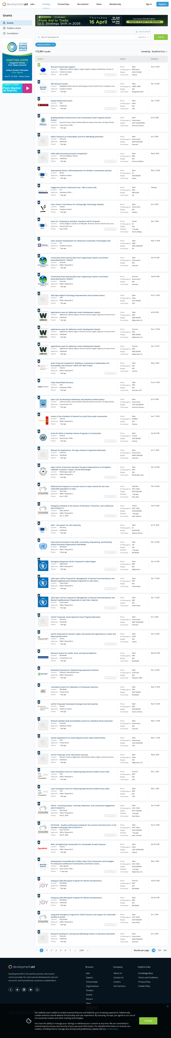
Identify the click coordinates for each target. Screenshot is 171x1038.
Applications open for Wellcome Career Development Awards (75, 312)
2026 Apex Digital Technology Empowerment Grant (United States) (78, 295)
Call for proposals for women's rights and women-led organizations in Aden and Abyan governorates (83, 635)
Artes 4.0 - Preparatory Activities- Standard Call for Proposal (75, 221)
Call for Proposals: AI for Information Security (69, 755)
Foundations (10, 33)
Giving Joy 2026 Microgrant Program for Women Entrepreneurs (76, 881)
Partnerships (63, 4)
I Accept (148, 1020)
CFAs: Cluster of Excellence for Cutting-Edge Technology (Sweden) (77, 204)
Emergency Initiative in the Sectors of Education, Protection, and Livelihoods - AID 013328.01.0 (82, 507)
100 (159, 950)
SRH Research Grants (59, 84)
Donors (89, 999)
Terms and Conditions (148, 977)
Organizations (92, 986)
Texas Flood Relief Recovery (62, 382)
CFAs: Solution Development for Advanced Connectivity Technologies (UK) (80, 241)
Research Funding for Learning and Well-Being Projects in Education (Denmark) (83, 934)
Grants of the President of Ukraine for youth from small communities (79, 416)
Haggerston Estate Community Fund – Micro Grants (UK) (73, 187)
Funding (46, 4)
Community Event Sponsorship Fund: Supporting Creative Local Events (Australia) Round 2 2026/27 (79, 277)
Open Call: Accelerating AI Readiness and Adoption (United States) (77, 399)
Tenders (89, 990)
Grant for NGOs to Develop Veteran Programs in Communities (76, 433)
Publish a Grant (12, 28)
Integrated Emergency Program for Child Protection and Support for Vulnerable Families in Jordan (83, 915)
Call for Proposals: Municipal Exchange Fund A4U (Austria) (74, 704)
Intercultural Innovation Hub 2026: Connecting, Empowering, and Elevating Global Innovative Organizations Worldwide (81, 543)
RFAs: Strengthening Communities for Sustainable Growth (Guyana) (78, 844)
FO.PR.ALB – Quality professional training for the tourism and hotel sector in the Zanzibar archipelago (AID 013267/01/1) (83, 826)
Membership (115, 4)
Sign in (149, 4)
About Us (118, 973)
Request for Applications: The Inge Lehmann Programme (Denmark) (78, 450)
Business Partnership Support (63, 67)
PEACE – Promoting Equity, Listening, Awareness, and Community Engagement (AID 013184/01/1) (83, 806)
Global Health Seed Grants (61, 101)
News (99, 4)
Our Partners (119, 986)
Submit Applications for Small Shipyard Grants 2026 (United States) (78, 738)
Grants (8, 22)
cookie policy (112, 1029)
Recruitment (82, 4)
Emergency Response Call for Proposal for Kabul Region (73, 561)
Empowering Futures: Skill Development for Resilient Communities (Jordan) (81, 170)
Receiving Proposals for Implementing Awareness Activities (75, 670)
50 (154, 950)
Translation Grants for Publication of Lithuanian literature (74, 687)
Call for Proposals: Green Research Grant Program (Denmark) (75, 617)
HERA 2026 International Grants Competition (69, 153)
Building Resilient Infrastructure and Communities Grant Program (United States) (81, 119)
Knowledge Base (145, 973)
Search (161, 37)
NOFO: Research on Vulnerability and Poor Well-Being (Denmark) (77, 137)
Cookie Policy (144, 986)
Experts (89, 977)
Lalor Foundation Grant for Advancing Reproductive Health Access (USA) (80, 772)
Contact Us (119, 977)
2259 (81, 950)
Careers (117, 982)
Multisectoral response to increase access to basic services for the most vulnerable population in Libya (80, 487)
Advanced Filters (45, 44)
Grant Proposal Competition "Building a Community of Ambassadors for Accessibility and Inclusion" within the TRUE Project (80, 364)
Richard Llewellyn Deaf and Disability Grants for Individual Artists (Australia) (82, 721)
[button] (46, 45)
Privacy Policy (144, 982)
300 (165, 950)
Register (162, 4)
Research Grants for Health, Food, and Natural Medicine (73, 653)
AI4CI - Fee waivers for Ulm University (66, 525)
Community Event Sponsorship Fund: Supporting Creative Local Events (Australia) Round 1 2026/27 (79, 259)
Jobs (32, 4)
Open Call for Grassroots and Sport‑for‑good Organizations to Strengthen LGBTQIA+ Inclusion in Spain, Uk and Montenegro (81, 468)
